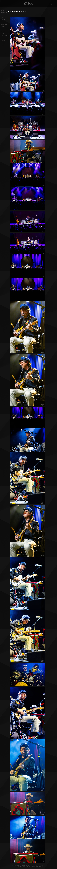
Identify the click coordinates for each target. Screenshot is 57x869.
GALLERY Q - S (4, 24)
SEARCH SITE (3, 38)
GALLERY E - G (4, 15)
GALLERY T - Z (4, 26)
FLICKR (2, 33)
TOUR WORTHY (4, 35)
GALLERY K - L (3, 19)
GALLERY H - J (3, 17)
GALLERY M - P (4, 22)
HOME (2, 10)
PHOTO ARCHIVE (4, 40)
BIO (2, 28)
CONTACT (3, 31)
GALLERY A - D (4, 12)
